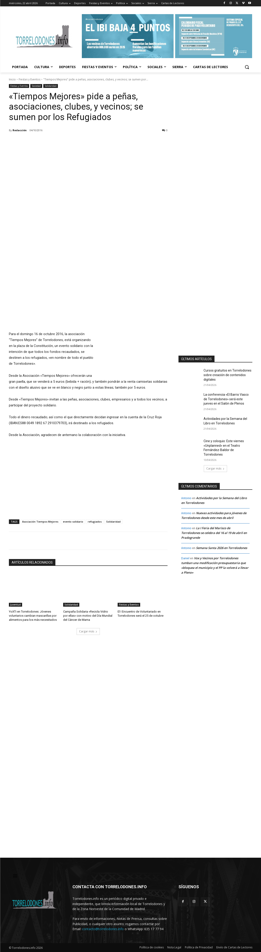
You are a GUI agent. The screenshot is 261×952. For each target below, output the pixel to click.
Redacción (20, 130)
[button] (246, 67)
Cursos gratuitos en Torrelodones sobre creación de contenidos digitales (227, 375)
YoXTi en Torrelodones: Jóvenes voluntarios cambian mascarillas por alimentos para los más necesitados (33, 615)
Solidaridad (50, 86)
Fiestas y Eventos (29, 79)
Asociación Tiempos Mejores (40, 521)
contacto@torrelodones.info (103, 929)
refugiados (95, 521)
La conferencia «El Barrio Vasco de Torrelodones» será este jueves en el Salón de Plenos (226, 399)
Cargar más (88, 631)
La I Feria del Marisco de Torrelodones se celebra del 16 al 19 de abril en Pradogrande (214, 533)
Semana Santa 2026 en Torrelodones (221, 548)
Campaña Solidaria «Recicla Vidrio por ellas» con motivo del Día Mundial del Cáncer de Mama (87, 615)
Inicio (12, 79)
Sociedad (36, 86)
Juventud (15, 604)
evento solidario (73, 521)
